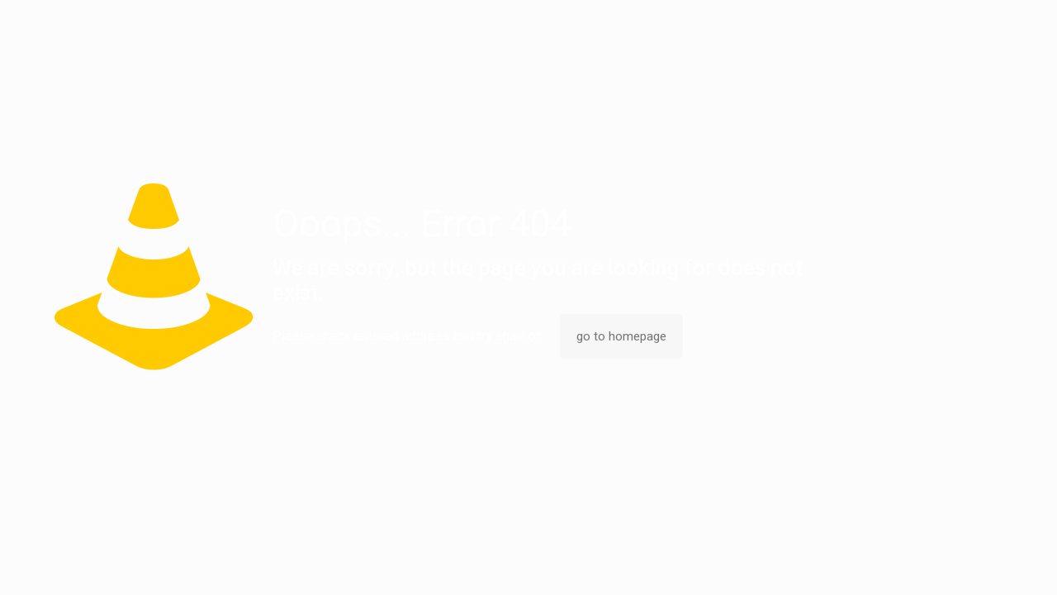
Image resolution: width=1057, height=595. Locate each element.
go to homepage (621, 336)
